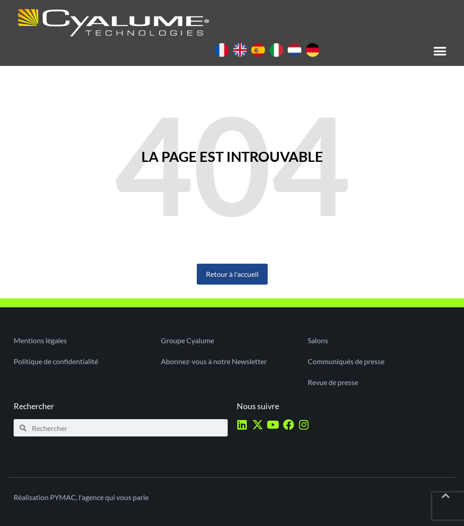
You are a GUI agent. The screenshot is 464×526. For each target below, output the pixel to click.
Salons (318, 340)
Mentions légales (40, 340)
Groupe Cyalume (187, 340)
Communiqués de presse (346, 361)
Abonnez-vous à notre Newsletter (214, 361)
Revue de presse (333, 382)
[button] (440, 51)
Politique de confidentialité (56, 361)
